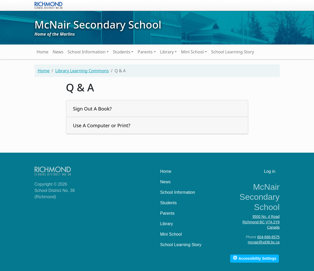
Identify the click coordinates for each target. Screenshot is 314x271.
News (58, 52)
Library (167, 52)
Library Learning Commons (82, 71)
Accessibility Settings (254, 258)
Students (121, 52)
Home (43, 52)
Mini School (192, 52)
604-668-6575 (268, 237)
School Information (87, 52)
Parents (144, 52)
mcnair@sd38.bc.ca (263, 242)
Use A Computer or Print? (101, 125)
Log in (270, 171)
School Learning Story (232, 52)
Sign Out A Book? (92, 108)
